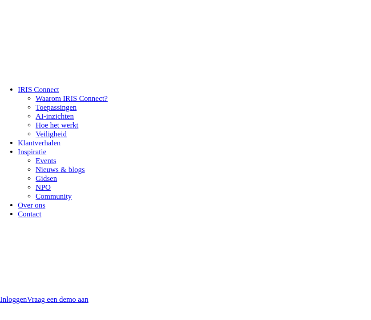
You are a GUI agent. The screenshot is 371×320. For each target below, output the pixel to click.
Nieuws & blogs (60, 169)
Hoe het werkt (57, 125)
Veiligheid (51, 134)
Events (46, 160)
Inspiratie (32, 152)
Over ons (31, 205)
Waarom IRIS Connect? (72, 98)
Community (54, 196)
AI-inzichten (55, 116)
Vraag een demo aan (57, 299)
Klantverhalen (39, 143)
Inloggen (13, 299)
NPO (43, 187)
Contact (29, 214)
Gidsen (46, 178)
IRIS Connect (38, 89)
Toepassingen (56, 107)
